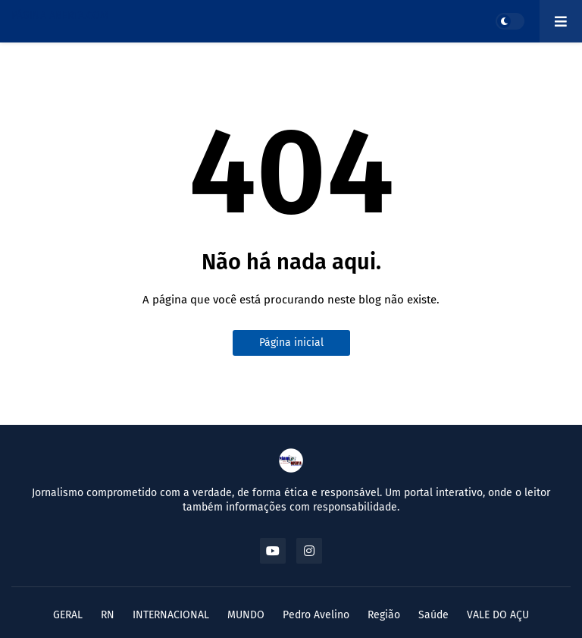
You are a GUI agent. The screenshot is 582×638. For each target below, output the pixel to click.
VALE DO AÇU (498, 614)
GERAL (68, 614)
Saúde (433, 614)
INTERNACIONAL (171, 614)
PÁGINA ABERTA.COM (59, 15)
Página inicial (291, 342)
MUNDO (245, 614)
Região (384, 614)
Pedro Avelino (316, 614)
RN (107, 614)
